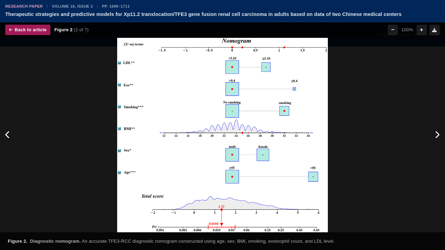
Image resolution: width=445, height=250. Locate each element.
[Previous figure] (8, 135)
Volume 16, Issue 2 (72, 6)
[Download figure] (434, 30)
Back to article (28, 29)
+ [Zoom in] (421, 29)
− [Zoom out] (393, 29)
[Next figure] (437, 135)
